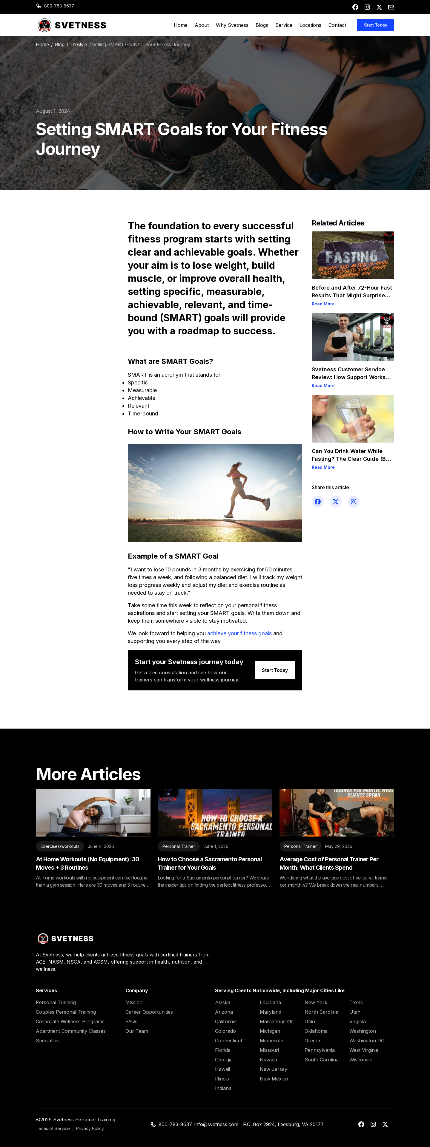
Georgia (224, 1060)
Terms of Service (53, 1128)
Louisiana (270, 1002)
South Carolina (322, 1060)
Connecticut (228, 1041)
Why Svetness (232, 25)
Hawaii (222, 1069)
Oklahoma (316, 1031)
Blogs (262, 25)
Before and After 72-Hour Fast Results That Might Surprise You (352, 295)
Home (181, 25)
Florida (223, 1050)
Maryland (270, 1012)
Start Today (375, 24)
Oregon (313, 1041)
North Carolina (321, 1012)
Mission (133, 1002)
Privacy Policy (90, 1128)
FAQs (131, 1021)
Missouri (269, 1050)
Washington (362, 1031)
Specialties (48, 1041)
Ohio (310, 1021)
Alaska (222, 1002)
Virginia (357, 1021)
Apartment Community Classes (71, 1031)
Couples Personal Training (66, 1012)
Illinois (222, 1079)
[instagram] (367, 7)
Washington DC (366, 1041)
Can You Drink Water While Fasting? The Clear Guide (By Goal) (350, 459)
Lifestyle (78, 44)
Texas (356, 1002)
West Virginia (363, 1050)
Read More (323, 303)
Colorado (225, 1031)
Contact (337, 25)
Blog (59, 44)
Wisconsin (360, 1060)
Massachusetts (277, 1021)
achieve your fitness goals (239, 633)
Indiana (223, 1088)
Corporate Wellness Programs (70, 1021)
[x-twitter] (379, 7)
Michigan (270, 1031)
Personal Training (56, 1002)
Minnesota (271, 1041)
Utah (354, 1012)
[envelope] (391, 7)
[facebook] (355, 7)
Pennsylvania (320, 1050)
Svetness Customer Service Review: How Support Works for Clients (349, 377)
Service (283, 25)
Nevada (268, 1060)
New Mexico (274, 1079)
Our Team (136, 1031)
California (225, 1021)
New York (316, 1002)
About (202, 25)
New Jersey (273, 1069)
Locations (310, 25)
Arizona (224, 1012)
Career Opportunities (149, 1012)
